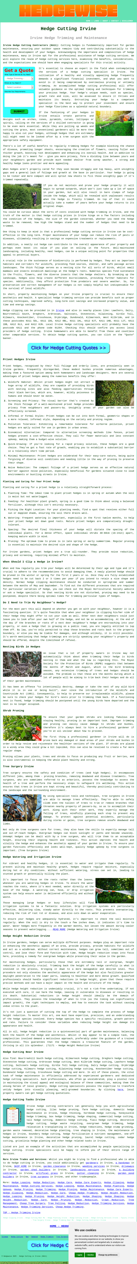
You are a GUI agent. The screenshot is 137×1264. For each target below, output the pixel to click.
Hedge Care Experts (88, 1182)
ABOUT (105, 21)
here (120, 1089)
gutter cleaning (88, 1173)
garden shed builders (35, 1170)
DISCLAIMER (127, 21)
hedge (81, 86)
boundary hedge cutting (44, 1134)
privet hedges (42, 552)
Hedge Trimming (46, 1189)
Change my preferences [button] (107, 1255)
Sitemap (5, 1237)
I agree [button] (79, 1255)
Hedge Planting (114, 1186)
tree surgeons (111, 796)
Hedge (6, 310)
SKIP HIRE (20, 1166)
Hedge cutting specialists (67, 1086)
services (33, 334)
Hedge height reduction (94, 953)
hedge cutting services (113, 55)
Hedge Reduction (43, 1182)
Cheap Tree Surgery (32, 1203)
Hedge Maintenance (89, 1186)
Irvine (60, 310)
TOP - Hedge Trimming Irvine (21, 1212)
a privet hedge (46, 487)
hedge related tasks (78, 1141)
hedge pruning (72, 1137)
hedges (68, 285)
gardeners (92, 1163)
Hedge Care (65, 1182)
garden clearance (54, 1166)
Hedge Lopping (21, 1182)
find (12, 1058)
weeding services (94, 1166)
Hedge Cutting (17, 1237)
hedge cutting (53, 215)
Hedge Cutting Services (37, 1186)
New (27, 1237)
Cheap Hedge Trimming (83, 1193)
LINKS (96, 21)
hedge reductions (91, 1127)
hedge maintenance (27, 1075)
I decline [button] (90, 1255)
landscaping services (84, 1170)
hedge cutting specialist (89, 72)
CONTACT (115, 21)
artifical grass (47, 1173)
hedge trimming (97, 212)
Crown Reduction (113, 1200)
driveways (128, 1166)
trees (24, 786)
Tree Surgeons (62, 1237)
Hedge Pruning (23, 1189)
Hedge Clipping (114, 1182)
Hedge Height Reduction (117, 1193)
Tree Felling (56, 1203)
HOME (88, 21)
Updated (34, 1237)
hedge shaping (87, 1116)
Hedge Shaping (92, 1196)
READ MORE (59, 929)
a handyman (123, 1163)
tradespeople (87, 1176)
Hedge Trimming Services (108, 1203)
